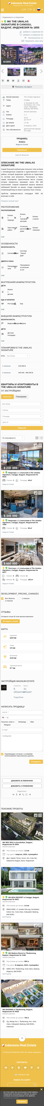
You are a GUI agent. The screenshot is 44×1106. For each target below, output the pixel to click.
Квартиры (7, 397)
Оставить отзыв (10, 636)
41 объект (28, 705)
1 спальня (6, 366)
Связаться (22, 150)
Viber (32, 737)
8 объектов (19, 705)
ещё (2, 237)
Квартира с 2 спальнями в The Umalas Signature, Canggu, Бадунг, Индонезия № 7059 (21, 522)
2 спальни (6, 373)
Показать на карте (23, 87)
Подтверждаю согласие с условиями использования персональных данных (19, 770)
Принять (22, 1102)
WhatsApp (22, 737)
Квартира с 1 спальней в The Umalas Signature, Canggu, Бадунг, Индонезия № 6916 (21, 475)
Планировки (21, 397)
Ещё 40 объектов (22, 155)
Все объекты (8, 598)
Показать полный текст (10, 201)
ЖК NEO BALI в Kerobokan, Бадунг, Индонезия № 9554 (17, 858)
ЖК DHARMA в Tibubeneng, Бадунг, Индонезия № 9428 (17, 1025)
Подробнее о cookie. (11, 1098)
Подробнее (18, 712)
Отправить (36, 777)
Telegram (7, 740)
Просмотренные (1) (35, 38)
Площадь (6, 416)
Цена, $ (5, 422)
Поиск (22, 428)
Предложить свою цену (34, 41)
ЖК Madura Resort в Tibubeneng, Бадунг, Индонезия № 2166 (19, 969)
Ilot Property (6, 932)
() (25, 9)
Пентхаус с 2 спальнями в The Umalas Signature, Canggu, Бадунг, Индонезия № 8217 (21, 570)
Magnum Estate (22, 144)
